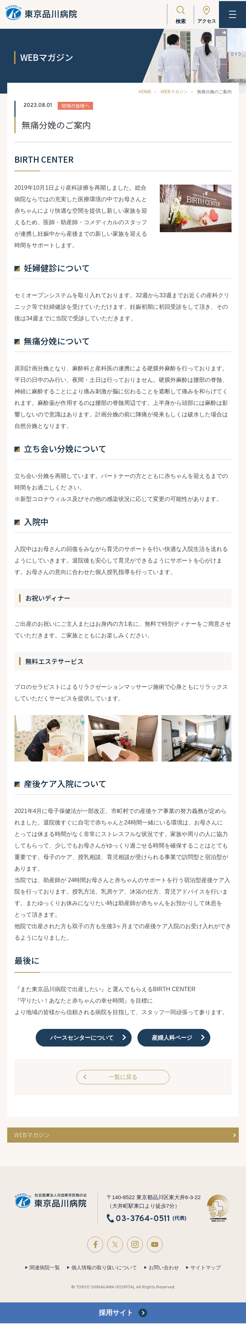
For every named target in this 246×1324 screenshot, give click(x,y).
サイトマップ (205, 1268)
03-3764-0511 (142, 1219)
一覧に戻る (123, 1077)
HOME (145, 91)
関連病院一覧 (45, 1268)
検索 (177, 21)
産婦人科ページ (172, 1038)
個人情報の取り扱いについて (104, 1268)
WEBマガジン (174, 91)
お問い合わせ (164, 1268)
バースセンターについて (82, 1038)
